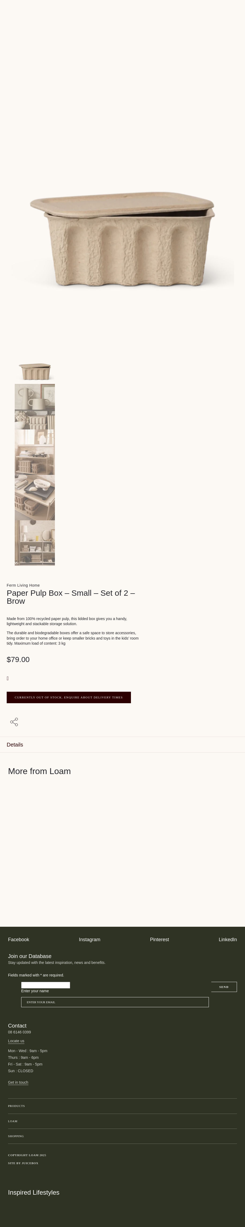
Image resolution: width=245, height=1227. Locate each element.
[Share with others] (15, 722)
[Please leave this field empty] (45, 985)
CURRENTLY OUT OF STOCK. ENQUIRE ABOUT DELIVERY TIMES (69, 697)
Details (15, 745)
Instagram (89, 939)
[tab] (122, 745)
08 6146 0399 (19, 1032)
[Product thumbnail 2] (122, 452)
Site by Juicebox (23, 1163)
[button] (8, 678)
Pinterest (159, 939)
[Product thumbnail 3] (122, 497)
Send (224, 986)
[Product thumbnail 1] (122, 406)
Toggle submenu (231, 1106)
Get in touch (18, 1082)
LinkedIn (228, 939)
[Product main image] (122, 361)
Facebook (18, 939)
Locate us (16, 1041)
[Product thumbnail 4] (122, 543)
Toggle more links (233, 1163)
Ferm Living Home (23, 585)
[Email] (115, 1002)
